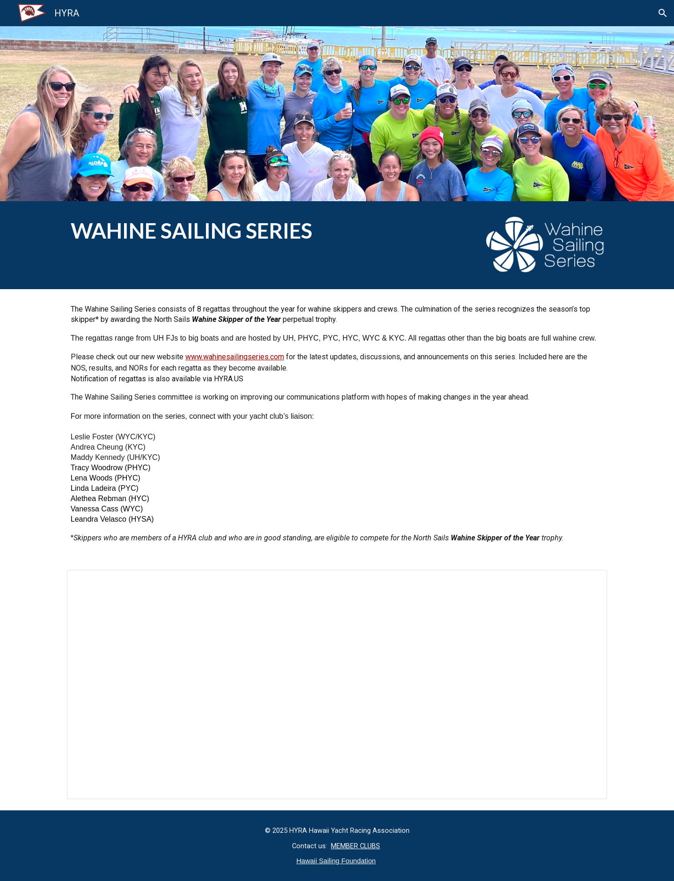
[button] (663, 13)
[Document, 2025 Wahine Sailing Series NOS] (337, 685)
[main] (268, 230)
